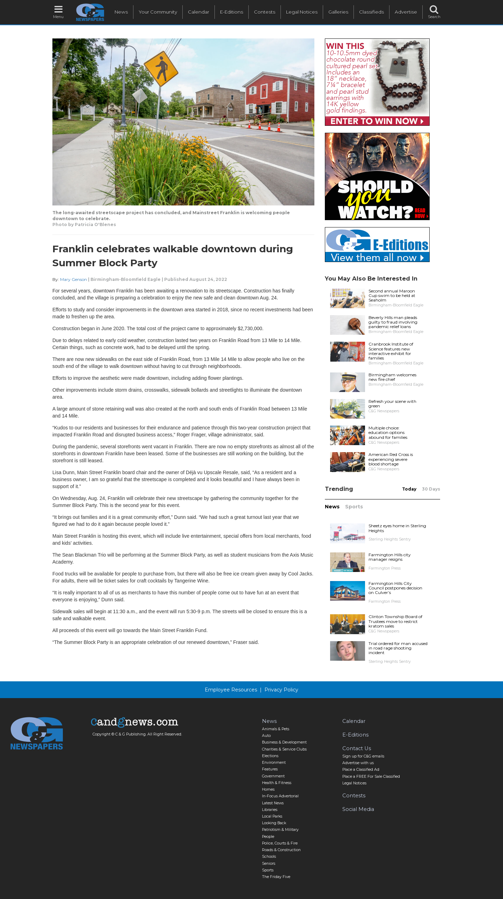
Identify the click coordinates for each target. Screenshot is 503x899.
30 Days (431, 489)
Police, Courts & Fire (280, 843)
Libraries (269, 809)
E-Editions (231, 12)
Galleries (338, 12)
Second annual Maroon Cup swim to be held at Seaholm (392, 295)
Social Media (358, 809)
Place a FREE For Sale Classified (371, 776)
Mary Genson (73, 279)
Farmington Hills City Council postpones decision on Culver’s (395, 588)
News (121, 12)
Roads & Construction (281, 850)
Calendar (198, 12)
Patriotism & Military (280, 829)
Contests (264, 12)
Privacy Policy (281, 690)
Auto (266, 735)
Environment (274, 762)
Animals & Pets (275, 729)
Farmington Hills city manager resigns (390, 557)
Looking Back (274, 823)
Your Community (158, 12)
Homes (268, 789)
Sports (354, 506)
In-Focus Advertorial (280, 796)
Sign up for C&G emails (363, 756)
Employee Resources (231, 690)
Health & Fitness (276, 783)
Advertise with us (358, 763)
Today (409, 489)
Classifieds (371, 12)
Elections (270, 756)
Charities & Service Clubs (284, 749)
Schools (269, 856)
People (268, 836)
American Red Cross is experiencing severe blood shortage (391, 459)
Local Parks (272, 816)
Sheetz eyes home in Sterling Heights (397, 528)
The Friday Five (276, 877)
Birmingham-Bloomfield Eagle (125, 279)
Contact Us (356, 748)
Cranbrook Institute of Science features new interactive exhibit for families (391, 351)
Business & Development (284, 742)
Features (270, 769)
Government (273, 776)
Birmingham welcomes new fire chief (392, 377)
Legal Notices (302, 12)
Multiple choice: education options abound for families (388, 432)
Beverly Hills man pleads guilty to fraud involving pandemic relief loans (393, 322)
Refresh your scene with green (392, 403)
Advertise (406, 12)
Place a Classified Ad (360, 769)
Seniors (268, 863)
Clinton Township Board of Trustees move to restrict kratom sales (395, 621)
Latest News (273, 803)
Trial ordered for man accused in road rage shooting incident (398, 648)
